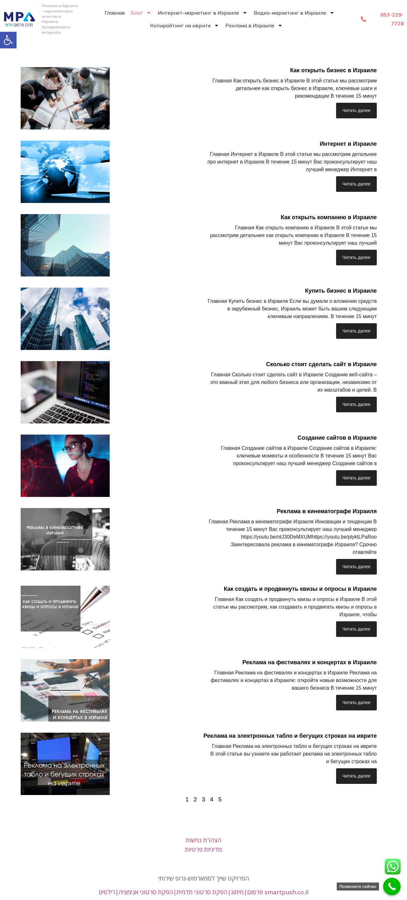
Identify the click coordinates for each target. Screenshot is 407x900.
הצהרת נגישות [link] (203, 840)
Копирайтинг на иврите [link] (184, 25)
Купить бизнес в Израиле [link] (341, 291)
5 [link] (220, 799)
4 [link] (212, 799)
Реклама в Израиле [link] (254, 25)
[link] (8, 40)
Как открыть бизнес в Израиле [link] (333, 70)
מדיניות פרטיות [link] (203, 849)
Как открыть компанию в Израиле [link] (329, 217)
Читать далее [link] (356, 110)
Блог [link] (141, 13)
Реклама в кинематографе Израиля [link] (327, 511)
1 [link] (187, 799)
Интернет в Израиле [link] (348, 144)
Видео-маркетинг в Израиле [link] (294, 13)
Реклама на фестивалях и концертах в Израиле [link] (309, 662)
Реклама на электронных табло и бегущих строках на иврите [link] (290, 736)
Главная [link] (115, 13)
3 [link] (203, 799)
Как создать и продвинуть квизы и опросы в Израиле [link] (300, 589)
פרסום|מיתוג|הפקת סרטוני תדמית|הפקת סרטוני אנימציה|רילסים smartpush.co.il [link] (203, 892)
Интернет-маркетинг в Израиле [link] (202, 13)
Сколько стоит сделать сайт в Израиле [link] (321, 364)
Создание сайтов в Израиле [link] (337, 438)
